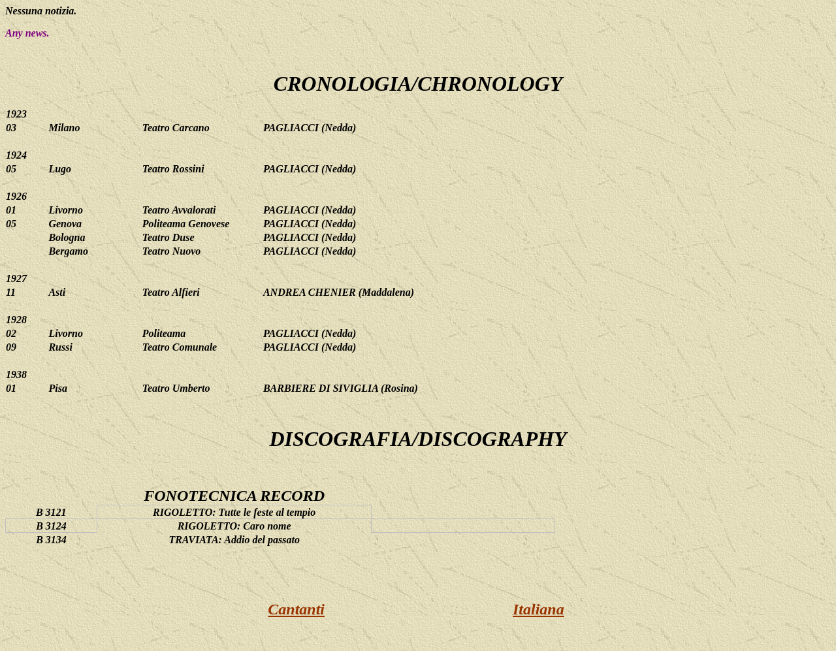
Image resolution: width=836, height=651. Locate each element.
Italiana (538, 609)
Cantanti (296, 609)
